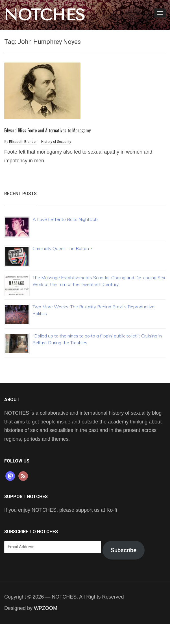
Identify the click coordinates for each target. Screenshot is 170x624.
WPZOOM (45, 608)
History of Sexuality (56, 142)
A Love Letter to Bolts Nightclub (65, 219)
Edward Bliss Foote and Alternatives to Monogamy (47, 130)
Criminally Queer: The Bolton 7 (62, 248)
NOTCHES (44, 15)
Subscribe (123, 550)
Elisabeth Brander (23, 142)
